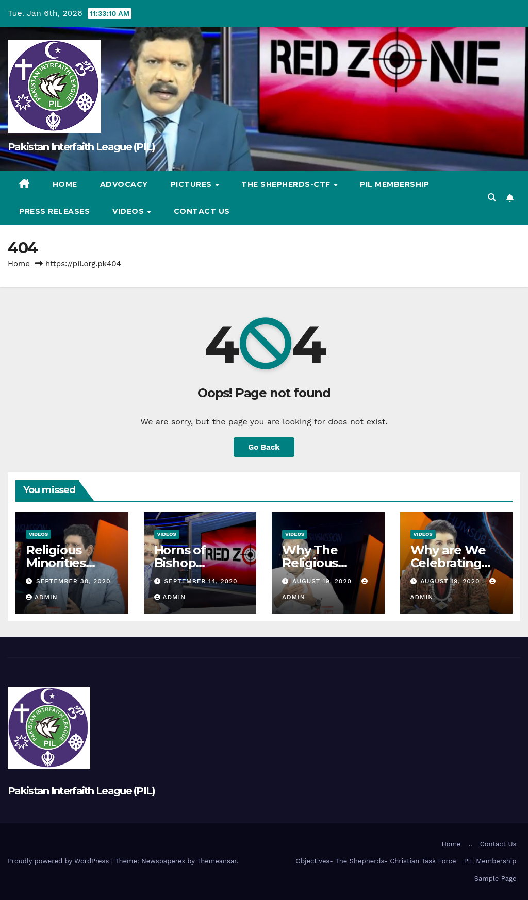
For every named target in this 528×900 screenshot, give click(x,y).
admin (42, 597)
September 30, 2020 (73, 581)
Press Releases (54, 211)
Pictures (192, 184)
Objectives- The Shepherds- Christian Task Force (375, 861)
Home (65, 184)
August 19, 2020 (323, 581)
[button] (492, 197)
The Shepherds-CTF (287, 184)
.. (470, 844)
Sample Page (495, 878)
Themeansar (217, 861)
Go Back (264, 447)
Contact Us (202, 211)
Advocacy (124, 184)
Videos (129, 211)
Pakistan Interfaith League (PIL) (81, 147)
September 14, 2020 (200, 581)
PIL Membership (394, 184)
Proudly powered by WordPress (59, 861)
